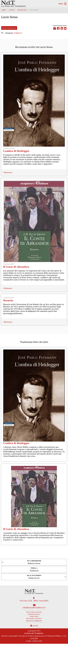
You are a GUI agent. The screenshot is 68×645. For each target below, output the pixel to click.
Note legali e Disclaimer (34, 618)
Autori (11, 10)
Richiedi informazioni (9, 28)
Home (3, 10)
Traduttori (21, 10)
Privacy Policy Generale (34, 612)
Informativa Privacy (34, 614)
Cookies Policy (34, 616)
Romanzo (8, 172)
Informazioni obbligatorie (34, 621)
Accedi (34, 625)
